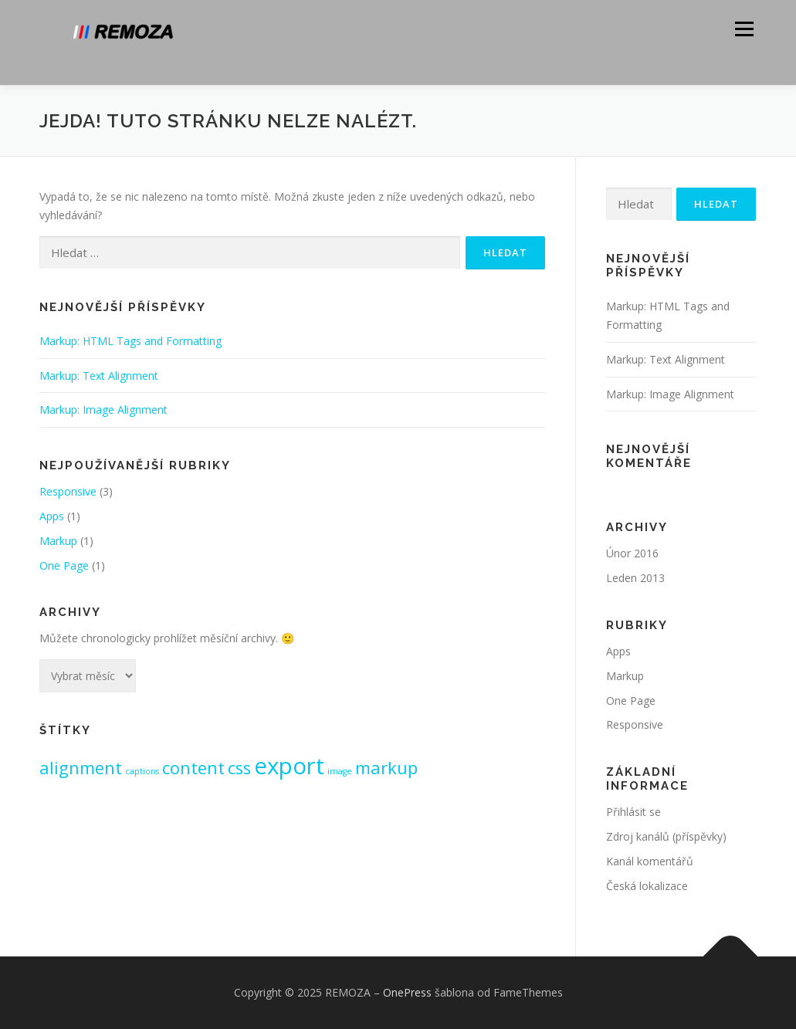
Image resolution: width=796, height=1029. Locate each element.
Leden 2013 (635, 577)
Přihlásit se (633, 811)
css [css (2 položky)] (239, 768)
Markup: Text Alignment (98, 375)
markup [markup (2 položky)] (386, 768)
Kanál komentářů (649, 861)
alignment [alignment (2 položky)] (80, 768)
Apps (51, 516)
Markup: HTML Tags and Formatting (130, 340)
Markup (58, 540)
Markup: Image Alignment (103, 409)
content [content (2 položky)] (193, 768)
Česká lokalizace (647, 885)
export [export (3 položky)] (289, 765)
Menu (743, 29)
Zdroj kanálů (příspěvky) (666, 836)
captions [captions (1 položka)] (142, 771)
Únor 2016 (632, 553)
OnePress (407, 992)
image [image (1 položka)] (339, 771)
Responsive (68, 491)
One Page (64, 565)
